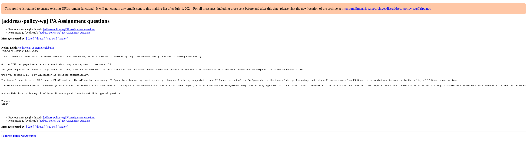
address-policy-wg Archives (19, 146)
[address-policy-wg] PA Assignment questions (69, 29)
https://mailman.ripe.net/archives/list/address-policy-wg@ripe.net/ (386, 8)
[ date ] (30, 38)
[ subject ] (51, 38)
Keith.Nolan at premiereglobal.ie (35, 47)
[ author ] (63, 38)
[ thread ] (40, 38)
